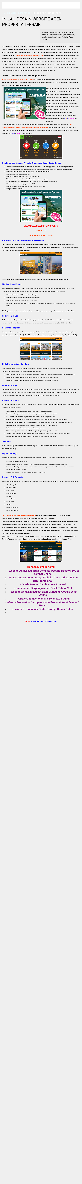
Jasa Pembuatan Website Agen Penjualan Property (19, 515)
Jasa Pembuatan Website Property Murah (20, 79)
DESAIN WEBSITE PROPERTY (24, 13)
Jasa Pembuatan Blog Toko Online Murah (34, 127)
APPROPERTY (41, 231)
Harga (4, 79)
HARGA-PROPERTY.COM (41, 235)
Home (3, 13)
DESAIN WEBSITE (11, 13)
